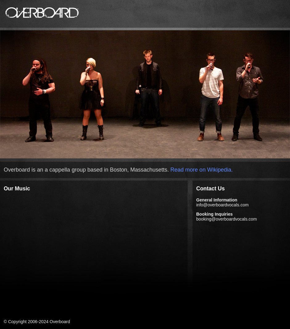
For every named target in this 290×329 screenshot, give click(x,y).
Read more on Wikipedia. (201, 170)
